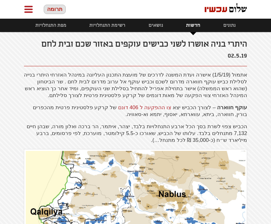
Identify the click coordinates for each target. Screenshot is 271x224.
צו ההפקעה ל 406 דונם (144, 107)
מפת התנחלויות (50, 25)
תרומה (54, 9)
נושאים (156, 25)
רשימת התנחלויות (107, 25)
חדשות (193, 25)
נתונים (229, 25)
